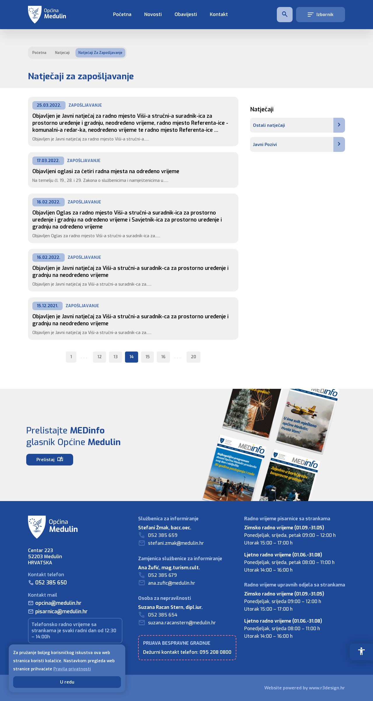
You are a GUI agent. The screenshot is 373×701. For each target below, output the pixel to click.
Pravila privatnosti (72, 669)
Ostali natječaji (299, 125)
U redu (67, 682)
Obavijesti (186, 14)
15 (147, 357)
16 (163, 357)
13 (115, 357)
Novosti (153, 14)
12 (99, 357)
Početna (122, 14)
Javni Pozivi (299, 144)
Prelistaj (49, 459)
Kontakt (219, 14)
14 (131, 357)
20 (193, 357)
